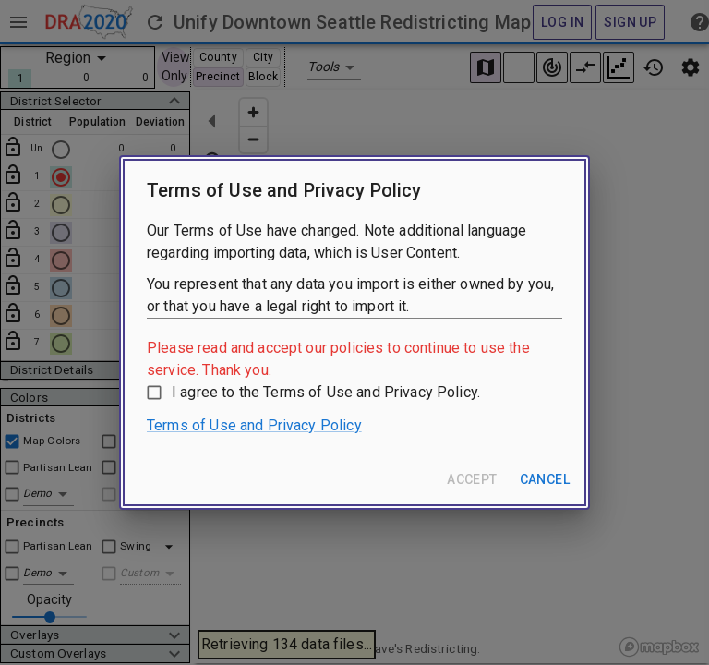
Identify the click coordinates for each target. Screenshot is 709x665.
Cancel (545, 479)
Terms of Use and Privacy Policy (254, 425)
